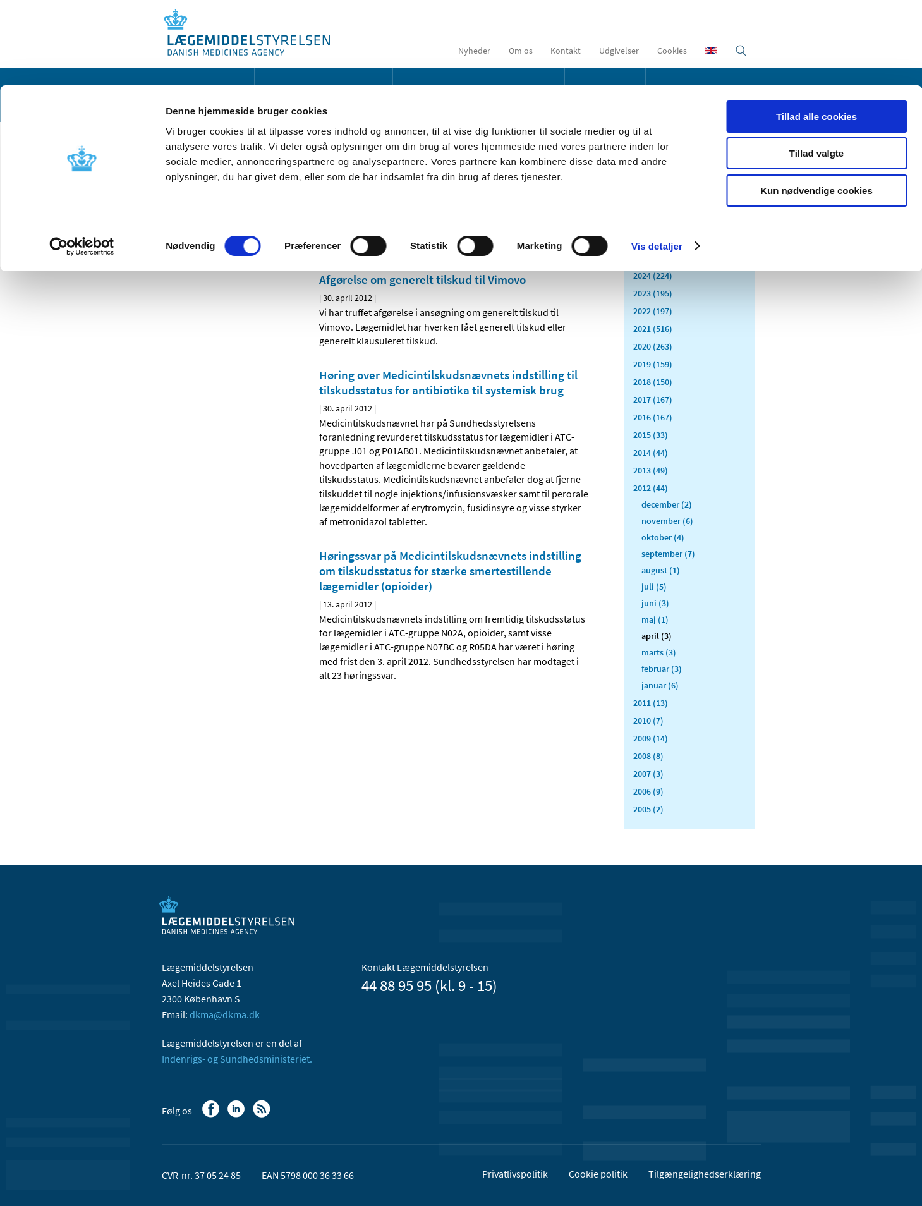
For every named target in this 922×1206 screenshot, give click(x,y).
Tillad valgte (816, 68)
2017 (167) (652, 399)
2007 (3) (648, 773)
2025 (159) (652, 258)
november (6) (667, 521)
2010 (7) (648, 720)
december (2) (666, 504)
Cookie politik (598, 1173)
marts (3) (658, 652)
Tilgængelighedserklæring (704, 1173)
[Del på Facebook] (329, 233)
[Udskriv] (577, 233)
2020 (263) (652, 346)
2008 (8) (648, 756)
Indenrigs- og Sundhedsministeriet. (237, 1058)
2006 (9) (648, 791)
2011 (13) (650, 703)
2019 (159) (652, 364)
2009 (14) (650, 738)
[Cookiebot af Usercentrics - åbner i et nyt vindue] (82, 161)
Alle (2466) (653, 199)
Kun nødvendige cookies (816, 105)
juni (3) (655, 603)
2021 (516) (652, 328)
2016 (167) (652, 417)
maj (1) (655, 619)
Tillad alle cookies (816, 31)
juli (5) (654, 586)
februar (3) (661, 668)
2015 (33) (650, 435)
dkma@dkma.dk (225, 1014)
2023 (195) (652, 293)
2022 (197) (652, 311)
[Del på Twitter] (372, 233)
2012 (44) (650, 488)
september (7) (668, 553)
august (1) (660, 570)
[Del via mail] (394, 233)
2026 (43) (650, 240)
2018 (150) (652, 381)
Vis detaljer (656, 160)
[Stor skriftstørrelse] (556, 233)
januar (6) (660, 685)
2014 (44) (650, 452)
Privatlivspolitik (515, 1173)
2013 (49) (650, 470)
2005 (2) (648, 809)
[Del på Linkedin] (351, 233)
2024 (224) (652, 275)
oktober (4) (662, 537)
